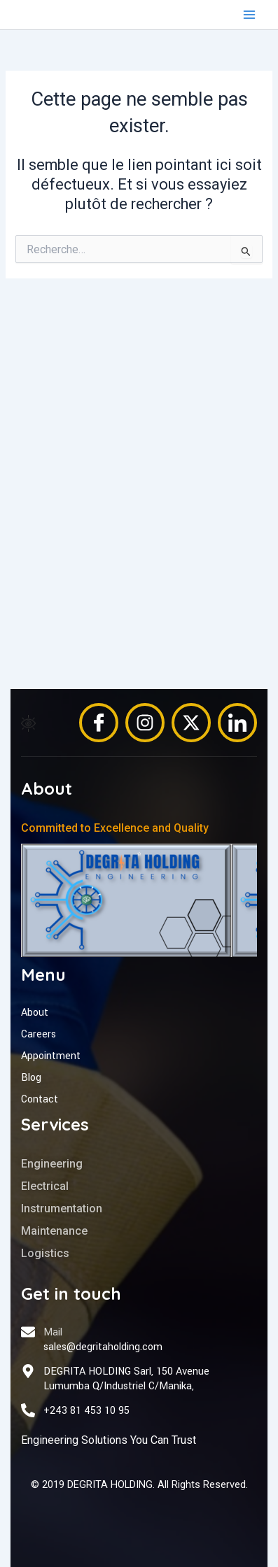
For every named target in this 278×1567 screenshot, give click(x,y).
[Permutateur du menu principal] (249, 14)
